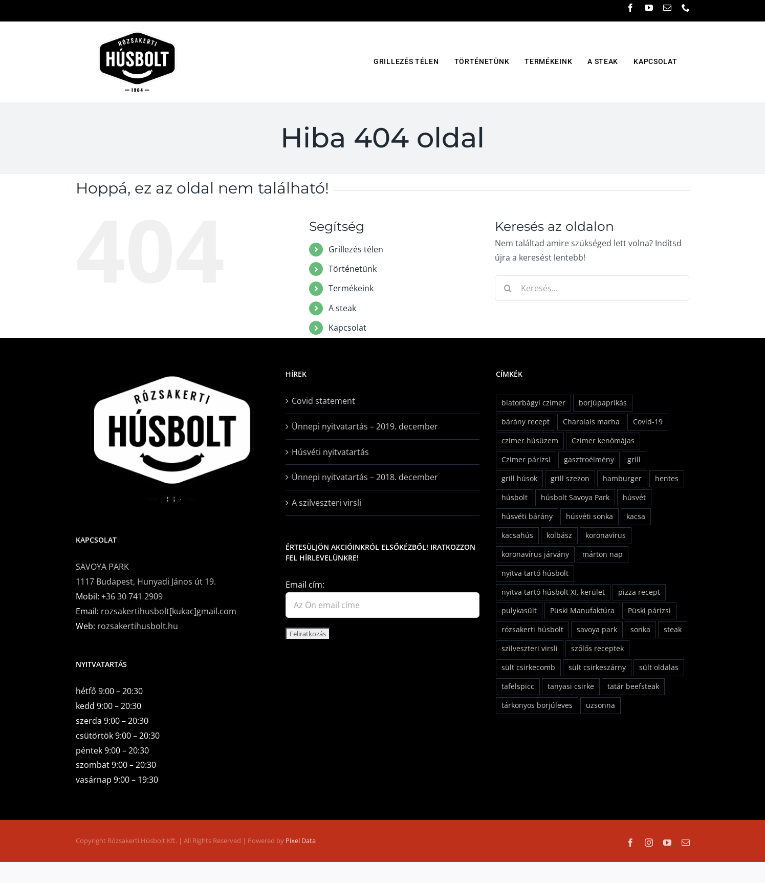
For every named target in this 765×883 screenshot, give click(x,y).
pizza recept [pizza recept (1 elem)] (639, 592)
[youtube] (649, 8)
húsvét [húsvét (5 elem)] (634, 497)
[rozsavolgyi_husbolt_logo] (137, 30)
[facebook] (630, 8)
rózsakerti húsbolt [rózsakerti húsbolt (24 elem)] (532, 629)
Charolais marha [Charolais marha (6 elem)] (591, 421)
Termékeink (351, 288)
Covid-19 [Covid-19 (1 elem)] (648, 421)
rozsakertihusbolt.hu (137, 626)
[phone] (686, 8)
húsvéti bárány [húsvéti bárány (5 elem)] (527, 516)
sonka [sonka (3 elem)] (640, 629)
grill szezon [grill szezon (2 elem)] (570, 478)
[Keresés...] (592, 288)
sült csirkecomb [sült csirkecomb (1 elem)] (528, 667)
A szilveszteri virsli (326, 502)
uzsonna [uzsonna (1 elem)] (600, 705)
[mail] (667, 8)
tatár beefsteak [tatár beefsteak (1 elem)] (633, 686)
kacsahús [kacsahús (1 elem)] (517, 535)
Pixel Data (301, 840)
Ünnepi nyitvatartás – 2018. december (365, 477)
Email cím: (305, 584)
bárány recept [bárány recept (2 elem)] (525, 421)
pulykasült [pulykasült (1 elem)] (519, 610)
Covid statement (323, 400)
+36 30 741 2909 (132, 596)
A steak (342, 308)
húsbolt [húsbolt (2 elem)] (514, 497)
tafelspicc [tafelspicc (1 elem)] (517, 686)
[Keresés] (507, 288)
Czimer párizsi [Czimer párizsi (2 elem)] (526, 459)
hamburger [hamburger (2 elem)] (622, 478)
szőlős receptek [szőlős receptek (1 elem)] (597, 648)
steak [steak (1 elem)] (673, 629)
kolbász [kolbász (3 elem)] (559, 535)
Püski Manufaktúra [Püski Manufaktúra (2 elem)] (582, 610)
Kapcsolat (347, 327)
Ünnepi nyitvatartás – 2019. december (365, 426)
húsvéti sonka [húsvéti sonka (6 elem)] (589, 516)
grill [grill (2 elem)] (634, 459)
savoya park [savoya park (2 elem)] (597, 629)
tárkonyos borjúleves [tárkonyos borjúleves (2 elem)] (537, 705)
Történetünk (353, 268)
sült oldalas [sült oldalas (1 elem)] (659, 667)
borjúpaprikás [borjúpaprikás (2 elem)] (603, 402)
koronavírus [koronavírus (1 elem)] (605, 535)
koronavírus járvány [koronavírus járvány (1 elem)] (535, 554)
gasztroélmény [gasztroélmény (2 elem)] (589, 459)
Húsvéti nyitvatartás (330, 452)
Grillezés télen (356, 249)
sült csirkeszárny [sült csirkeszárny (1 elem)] (597, 667)
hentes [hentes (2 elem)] (667, 478)
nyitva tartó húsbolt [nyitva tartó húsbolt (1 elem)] (535, 573)
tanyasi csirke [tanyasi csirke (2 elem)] (571, 686)
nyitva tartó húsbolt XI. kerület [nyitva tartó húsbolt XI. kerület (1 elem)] (553, 592)
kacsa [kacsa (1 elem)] (635, 516)
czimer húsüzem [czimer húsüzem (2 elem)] (529, 440)
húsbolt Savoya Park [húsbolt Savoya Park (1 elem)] (575, 497)
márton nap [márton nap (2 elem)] (602, 554)
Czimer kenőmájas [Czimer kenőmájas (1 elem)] (603, 440)
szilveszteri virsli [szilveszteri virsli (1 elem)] (529, 648)
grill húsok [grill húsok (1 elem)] (519, 478)
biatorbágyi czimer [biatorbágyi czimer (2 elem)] (533, 402)
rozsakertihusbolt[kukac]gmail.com (168, 611)
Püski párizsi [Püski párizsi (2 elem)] (649, 610)
